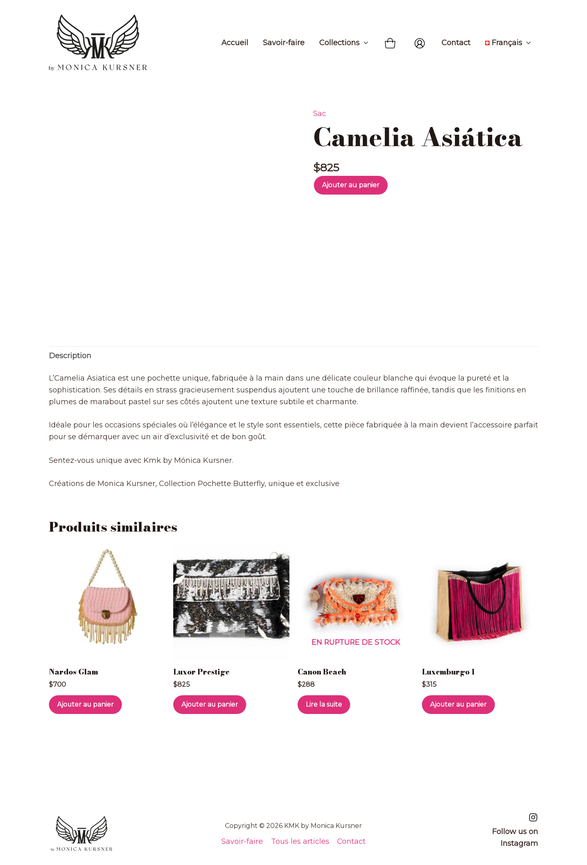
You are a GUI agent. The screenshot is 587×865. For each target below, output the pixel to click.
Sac (319, 113)
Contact (455, 42)
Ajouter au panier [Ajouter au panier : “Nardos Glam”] (86, 710)
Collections (343, 42)
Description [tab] (70, 361)
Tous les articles (300, 841)
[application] (364, 42)
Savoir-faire (284, 42)
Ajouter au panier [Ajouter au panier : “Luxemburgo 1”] (459, 710)
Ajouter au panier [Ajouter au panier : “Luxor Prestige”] (210, 710)
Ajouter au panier (351, 185)
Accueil (234, 42)
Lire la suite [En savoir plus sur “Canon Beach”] (324, 710)
